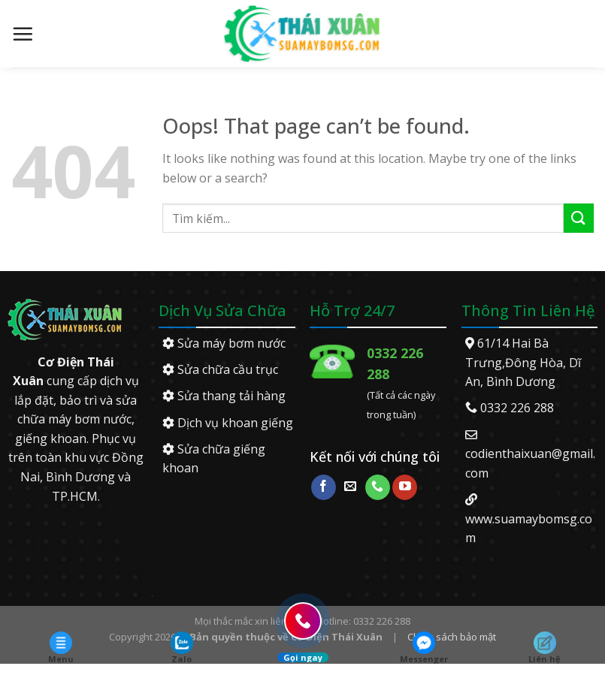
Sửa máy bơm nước (224, 343)
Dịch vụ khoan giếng (227, 422)
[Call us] (377, 487)
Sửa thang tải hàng (224, 395)
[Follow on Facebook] (323, 487)
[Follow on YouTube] (404, 487)
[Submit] (579, 218)
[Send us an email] (350, 487)
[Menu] (22, 34)
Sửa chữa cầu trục (220, 369)
